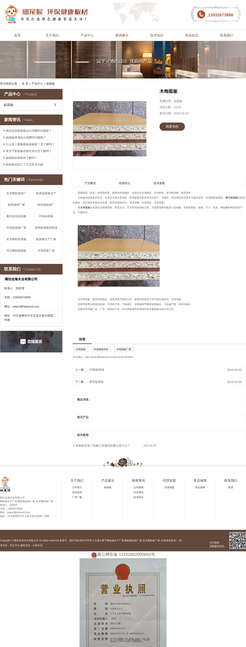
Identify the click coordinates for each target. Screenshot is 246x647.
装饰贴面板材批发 (46, 227)
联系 (230, 487)
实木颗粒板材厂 (16, 193)
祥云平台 (15, 545)
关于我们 (52, 35)
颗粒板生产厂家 (115, 540)
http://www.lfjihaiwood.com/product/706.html (109, 357)
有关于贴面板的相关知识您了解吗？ (29, 151)
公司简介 (77, 487)
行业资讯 (139, 492)
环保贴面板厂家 (16, 227)
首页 (17, 35)
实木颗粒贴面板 (16, 239)
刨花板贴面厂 (46, 204)
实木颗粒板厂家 (151, 540)
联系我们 (226, 35)
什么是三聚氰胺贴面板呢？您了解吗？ (30, 144)
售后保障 (200, 480)
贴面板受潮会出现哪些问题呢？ (26, 137)
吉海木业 (37, 545)
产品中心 (87, 35)
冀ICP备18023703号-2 (81, 540)
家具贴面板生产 (46, 193)
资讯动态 (191, 35)
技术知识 (156, 35)
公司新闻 (139, 487)
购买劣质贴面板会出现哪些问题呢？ (29, 130)
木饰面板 (81, 349)
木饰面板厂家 (46, 250)
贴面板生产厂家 (46, 239)
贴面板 (50, 83)
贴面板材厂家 (16, 204)
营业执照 (77, 492)
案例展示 (122, 35)
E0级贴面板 (96, 369)
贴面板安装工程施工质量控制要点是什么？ (103, 445)
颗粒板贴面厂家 (133, 540)
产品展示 (107, 480)
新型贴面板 (96, 381)
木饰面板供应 (101, 349)
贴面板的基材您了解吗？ (22, 157)
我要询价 (172, 126)
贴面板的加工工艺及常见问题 (24, 164)
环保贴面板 (46, 216)
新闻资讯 (138, 480)
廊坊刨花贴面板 (16, 216)
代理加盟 (169, 480)
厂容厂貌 (77, 497)
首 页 (25, 83)
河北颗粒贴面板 (16, 250)
